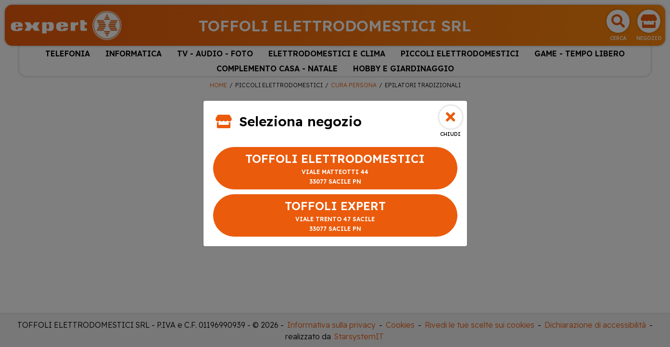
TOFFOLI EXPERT (335, 216)
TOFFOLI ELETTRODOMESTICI (335, 169)
